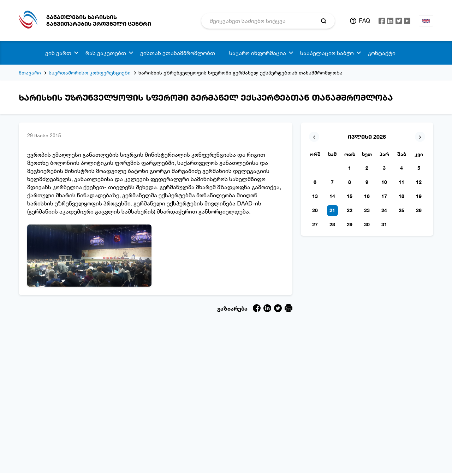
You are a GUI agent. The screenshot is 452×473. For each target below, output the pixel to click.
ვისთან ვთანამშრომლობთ (177, 52)
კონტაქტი (382, 52)
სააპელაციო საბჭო (327, 52)
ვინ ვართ (58, 52)
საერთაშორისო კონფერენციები (90, 73)
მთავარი (30, 73)
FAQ (364, 20)
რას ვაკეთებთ (105, 52)
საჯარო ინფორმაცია (257, 52)
